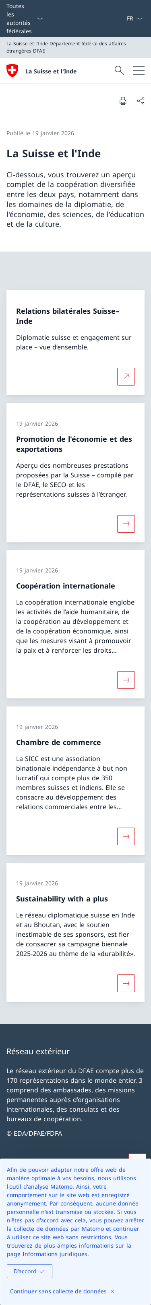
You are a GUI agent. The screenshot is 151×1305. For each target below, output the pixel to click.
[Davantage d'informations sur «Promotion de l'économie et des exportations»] (126, 523)
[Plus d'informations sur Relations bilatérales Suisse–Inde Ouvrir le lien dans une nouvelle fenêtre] (126, 377)
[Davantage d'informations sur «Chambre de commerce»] (126, 836)
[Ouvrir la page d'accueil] (41, 71)
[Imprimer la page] (123, 101)
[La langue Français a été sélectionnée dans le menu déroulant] (135, 18)
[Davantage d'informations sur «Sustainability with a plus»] (126, 983)
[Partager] (140, 101)
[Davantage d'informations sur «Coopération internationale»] (126, 680)
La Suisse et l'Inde (51, 71)
